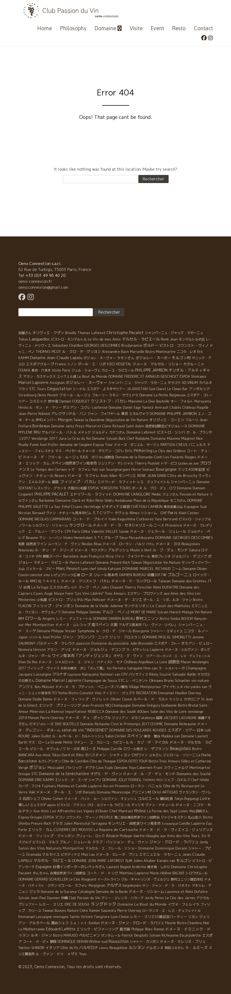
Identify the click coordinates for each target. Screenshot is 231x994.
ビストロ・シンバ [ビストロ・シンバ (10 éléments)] (171, 432)
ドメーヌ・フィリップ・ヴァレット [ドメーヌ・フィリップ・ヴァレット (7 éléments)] (81, 699)
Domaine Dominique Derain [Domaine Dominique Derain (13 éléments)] (162, 848)
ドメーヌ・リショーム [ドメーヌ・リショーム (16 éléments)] (146, 891)
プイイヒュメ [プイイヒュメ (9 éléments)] (172, 686)
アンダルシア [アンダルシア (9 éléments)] (199, 388)
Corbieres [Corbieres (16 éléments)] (145, 519)
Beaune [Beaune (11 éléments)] (32, 537)
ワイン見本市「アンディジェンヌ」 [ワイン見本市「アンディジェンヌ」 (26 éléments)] (82, 655)
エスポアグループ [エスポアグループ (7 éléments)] (40, 364)
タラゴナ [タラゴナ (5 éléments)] (174, 382)
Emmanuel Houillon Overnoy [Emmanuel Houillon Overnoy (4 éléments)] (179, 693)
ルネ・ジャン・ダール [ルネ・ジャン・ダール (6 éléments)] (34, 656)
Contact (203, 28)
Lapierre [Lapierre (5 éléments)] (157, 649)
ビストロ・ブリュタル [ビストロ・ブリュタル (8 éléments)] (65, 599)
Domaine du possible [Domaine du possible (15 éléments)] (110, 643)
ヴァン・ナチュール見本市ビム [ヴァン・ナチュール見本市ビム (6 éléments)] (68, 513)
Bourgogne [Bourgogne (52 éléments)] (166, 469)
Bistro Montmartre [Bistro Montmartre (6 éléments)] (160, 351)
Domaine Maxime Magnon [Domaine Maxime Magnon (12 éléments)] (173, 438)
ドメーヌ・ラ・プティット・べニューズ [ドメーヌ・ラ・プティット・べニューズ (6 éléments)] (84, 687)
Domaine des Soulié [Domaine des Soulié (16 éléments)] (194, 773)
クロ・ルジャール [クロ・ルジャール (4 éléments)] (100, 805)
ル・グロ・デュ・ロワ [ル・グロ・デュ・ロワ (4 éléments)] (159, 488)
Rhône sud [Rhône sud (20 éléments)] (98, 941)
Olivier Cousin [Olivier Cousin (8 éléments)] (121, 699)
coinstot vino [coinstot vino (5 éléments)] (40, 575)
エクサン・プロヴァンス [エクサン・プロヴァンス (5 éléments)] (145, 593)
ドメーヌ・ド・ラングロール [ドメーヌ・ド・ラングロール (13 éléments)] (134, 581)
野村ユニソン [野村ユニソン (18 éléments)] (147, 618)
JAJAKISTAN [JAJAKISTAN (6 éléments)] (137, 389)
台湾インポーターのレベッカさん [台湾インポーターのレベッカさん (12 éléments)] (79, 866)
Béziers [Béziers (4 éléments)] (60, 475)
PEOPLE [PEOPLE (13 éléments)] (106, 817)
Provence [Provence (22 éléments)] (173, 525)
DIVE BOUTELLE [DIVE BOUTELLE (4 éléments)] (67, 724)
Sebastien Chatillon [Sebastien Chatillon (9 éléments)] (67, 345)
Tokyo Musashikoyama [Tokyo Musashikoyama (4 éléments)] (136, 537)
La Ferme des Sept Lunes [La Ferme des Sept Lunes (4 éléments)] (167, 811)
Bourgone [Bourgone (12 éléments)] (141, 630)
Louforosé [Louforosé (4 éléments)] (100, 407)
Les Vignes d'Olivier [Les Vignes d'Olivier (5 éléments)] (92, 811)
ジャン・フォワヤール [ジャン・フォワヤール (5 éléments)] (104, 413)
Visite (136, 28)
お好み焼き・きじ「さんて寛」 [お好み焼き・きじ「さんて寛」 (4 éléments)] (83, 668)
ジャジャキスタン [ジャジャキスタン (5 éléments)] (174, 817)
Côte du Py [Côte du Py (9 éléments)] (69, 947)
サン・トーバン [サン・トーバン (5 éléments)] (50, 537)
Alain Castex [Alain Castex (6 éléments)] (189, 513)
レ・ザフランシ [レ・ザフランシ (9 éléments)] (156, 748)
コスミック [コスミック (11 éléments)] (38, 401)
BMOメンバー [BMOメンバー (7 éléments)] (46, 419)
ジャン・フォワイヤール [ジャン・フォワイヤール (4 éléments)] (132, 556)
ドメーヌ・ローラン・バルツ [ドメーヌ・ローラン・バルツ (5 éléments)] (124, 544)
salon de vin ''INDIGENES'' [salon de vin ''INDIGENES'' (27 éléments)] (85, 730)
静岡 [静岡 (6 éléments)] (53, 941)
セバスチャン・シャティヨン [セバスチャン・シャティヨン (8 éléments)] (107, 754)
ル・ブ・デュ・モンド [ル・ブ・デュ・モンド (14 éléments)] (170, 550)
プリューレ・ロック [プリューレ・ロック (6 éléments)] (90, 836)
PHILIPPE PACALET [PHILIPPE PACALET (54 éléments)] (52, 494)
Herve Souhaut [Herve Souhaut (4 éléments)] (143, 469)
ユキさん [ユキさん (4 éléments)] (155, 755)
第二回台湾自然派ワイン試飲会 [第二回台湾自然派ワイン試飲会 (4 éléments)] (137, 817)
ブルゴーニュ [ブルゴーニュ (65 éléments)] (180, 574)
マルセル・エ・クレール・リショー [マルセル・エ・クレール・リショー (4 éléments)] (111, 848)
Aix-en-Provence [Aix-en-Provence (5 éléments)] (116, 786)
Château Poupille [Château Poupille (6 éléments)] (195, 407)
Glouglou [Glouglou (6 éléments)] (152, 836)
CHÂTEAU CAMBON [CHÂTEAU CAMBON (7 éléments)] (146, 506)
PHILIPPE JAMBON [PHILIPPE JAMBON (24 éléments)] (151, 370)
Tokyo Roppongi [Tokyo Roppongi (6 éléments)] (186, 798)
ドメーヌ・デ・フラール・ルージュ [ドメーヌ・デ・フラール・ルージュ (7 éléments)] (51, 457)
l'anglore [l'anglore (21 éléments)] (102, 916)
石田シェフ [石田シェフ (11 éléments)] (31, 798)
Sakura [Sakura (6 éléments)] (194, 550)
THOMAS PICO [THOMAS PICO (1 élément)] (153, 780)
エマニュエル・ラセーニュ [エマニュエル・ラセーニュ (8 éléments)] (160, 854)
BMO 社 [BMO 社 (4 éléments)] (35, 581)
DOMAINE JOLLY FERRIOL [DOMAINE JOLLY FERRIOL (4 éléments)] (122, 780)
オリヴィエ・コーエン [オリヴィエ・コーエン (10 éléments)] (166, 419)
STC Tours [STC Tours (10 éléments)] (37, 388)
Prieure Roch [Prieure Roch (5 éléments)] (41, 823)
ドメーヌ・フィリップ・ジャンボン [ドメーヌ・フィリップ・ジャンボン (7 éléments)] (46, 835)
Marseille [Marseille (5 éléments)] (137, 351)
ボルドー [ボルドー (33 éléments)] (150, 345)
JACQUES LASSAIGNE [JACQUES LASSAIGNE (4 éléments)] (180, 718)
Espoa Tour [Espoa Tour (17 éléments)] (103, 444)
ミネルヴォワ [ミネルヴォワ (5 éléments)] (139, 413)
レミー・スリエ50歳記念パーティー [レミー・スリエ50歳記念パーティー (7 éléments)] (158, 916)
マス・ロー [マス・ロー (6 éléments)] (36, 742)
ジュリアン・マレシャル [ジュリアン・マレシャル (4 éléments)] (115, 463)
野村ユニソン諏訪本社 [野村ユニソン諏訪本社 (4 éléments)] (187, 879)
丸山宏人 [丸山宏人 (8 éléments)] (195, 817)
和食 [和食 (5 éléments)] (21, 544)
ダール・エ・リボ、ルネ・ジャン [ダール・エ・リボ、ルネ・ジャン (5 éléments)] (167, 599)
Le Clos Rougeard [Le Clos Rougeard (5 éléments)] (82, 879)
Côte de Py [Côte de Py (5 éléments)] (171, 786)
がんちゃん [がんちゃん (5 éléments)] (41, 873)
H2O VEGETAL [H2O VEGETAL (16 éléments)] (119, 364)
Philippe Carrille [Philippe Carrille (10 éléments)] (109, 748)
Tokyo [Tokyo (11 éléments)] (23, 339)
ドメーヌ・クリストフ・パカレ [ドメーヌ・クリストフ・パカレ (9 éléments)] (85, 581)
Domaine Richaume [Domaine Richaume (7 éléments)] (95, 723)
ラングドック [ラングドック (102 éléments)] (103, 904)
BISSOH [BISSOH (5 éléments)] (187, 618)
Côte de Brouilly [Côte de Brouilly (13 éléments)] (182, 475)
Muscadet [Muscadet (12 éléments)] (56, 767)
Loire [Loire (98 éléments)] (205, 798)
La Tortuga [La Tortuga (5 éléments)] (39, 587)
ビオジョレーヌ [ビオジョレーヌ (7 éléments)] (41, 723)
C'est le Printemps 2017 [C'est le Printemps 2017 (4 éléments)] (130, 724)
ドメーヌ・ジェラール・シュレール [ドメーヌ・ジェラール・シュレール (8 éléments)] (158, 531)
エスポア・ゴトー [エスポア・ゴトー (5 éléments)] (167, 643)
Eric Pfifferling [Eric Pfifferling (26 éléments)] (138, 450)
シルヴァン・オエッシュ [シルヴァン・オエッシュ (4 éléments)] (119, 798)
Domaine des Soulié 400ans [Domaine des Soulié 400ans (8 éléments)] (127, 711)
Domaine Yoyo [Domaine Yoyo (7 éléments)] (125, 767)
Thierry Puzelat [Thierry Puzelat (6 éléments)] (147, 463)
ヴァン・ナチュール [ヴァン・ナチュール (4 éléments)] (160, 805)
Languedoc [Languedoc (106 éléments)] (39, 339)
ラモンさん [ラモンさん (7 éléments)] (126, 357)
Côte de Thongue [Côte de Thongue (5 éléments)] (103, 761)
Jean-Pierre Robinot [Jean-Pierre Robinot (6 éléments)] (34, 413)
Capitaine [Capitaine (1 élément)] (74, 674)
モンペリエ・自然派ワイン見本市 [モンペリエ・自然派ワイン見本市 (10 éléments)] (134, 823)
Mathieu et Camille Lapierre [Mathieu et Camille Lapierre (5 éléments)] (79, 786)
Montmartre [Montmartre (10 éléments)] (199, 767)
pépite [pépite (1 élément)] (51, 805)
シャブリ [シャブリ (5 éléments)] (94, 780)
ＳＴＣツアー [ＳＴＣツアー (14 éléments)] (102, 512)
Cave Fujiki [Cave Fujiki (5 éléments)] (104, 767)
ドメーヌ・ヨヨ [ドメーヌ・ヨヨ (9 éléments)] (168, 543)
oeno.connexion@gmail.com (43, 287)
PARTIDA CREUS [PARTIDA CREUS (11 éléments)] (174, 444)
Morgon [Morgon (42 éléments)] (65, 419)
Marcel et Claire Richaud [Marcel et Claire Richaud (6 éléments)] (105, 426)
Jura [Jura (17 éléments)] (62, 438)
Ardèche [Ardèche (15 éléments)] (139, 866)
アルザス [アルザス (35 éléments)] (114, 885)
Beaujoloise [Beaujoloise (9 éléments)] (118, 947)
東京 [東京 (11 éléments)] (124, 413)
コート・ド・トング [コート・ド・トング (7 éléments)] (102, 873)
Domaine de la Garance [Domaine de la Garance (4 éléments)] (59, 891)
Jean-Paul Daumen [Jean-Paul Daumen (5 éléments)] (45, 898)
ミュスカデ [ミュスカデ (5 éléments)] (38, 805)
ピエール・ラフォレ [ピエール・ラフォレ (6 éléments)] (73, 885)
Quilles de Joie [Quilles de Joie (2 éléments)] (188, 463)
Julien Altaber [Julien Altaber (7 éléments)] (144, 860)
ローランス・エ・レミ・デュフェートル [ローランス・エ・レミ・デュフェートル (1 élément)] (183, 656)
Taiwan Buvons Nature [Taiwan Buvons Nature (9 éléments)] (60, 910)
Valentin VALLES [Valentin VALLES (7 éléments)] (104, 531)
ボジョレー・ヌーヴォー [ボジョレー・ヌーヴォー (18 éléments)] (86, 382)
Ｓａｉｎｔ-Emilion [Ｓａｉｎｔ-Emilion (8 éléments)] (85, 922)
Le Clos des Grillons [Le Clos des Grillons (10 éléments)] (169, 450)
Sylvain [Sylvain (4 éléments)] (23, 898)
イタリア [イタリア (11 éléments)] (52, 947)
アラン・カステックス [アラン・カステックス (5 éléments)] (39, 376)
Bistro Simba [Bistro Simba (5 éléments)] (170, 618)
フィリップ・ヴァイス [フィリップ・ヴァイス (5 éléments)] (43, 668)
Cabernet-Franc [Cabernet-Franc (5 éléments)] (150, 767)
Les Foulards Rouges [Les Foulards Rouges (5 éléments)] (179, 457)
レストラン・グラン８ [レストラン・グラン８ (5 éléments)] (50, 488)
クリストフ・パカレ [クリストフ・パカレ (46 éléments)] (109, 401)
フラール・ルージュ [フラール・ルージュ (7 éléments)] (75, 395)
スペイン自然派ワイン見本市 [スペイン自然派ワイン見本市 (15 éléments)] (74, 463)
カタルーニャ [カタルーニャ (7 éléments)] (193, 364)
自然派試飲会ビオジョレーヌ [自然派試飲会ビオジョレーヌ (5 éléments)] (166, 426)
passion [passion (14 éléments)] (83, 643)
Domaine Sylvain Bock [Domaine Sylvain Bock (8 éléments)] (109, 438)
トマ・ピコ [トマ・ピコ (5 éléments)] (169, 463)
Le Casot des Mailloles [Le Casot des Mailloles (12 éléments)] (170, 605)
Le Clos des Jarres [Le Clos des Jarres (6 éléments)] (180, 898)
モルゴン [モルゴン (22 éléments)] (183, 860)
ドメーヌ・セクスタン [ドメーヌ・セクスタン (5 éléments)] (91, 550)
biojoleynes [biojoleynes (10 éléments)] (132, 885)
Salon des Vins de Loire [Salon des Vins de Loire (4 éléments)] (168, 711)
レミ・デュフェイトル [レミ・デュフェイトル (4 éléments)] (153, 482)
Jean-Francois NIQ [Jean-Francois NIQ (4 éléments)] (96, 705)
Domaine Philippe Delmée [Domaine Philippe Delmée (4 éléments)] (81, 612)
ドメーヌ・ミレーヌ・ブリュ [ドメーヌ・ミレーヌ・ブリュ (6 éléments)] (117, 854)
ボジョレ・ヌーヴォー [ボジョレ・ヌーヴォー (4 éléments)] (99, 358)
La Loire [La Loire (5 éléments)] (161, 662)
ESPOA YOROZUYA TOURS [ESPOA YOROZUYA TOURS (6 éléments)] (109, 488)
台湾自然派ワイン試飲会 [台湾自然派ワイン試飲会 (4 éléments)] (68, 873)
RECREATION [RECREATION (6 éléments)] (146, 693)
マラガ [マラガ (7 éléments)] (57, 823)
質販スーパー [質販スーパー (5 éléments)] (52, 556)
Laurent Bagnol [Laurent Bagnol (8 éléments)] (118, 866)
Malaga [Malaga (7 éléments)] (187, 612)
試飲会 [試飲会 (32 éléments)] (174, 662)
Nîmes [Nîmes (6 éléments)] (135, 513)
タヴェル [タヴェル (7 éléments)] (122, 512)
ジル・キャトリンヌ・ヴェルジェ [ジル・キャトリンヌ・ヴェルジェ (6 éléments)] (145, 879)
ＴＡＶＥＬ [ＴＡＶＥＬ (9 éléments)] (51, 581)
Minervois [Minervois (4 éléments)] (37, 711)
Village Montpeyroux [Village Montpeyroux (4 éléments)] (145, 687)
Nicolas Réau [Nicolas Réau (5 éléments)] (92, 544)
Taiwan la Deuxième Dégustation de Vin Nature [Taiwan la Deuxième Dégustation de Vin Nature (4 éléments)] (110, 420)
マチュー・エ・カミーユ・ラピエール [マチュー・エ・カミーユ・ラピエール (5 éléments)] (101, 742)
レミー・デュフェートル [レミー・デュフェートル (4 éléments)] (74, 618)
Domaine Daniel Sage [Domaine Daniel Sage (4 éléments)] (125, 407)
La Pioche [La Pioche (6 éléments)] (203, 755)
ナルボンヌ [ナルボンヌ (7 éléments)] (154, 947)
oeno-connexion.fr (35, 281)
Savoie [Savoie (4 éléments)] (124, 531)
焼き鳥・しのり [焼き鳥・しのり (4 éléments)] (158, 867)
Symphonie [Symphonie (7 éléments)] (86, 630)
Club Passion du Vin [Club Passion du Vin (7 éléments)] (84, 897)
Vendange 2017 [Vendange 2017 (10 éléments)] (44, 438)
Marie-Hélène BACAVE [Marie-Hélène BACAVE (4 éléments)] (167, 873)
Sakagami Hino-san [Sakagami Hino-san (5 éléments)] (142, 668)
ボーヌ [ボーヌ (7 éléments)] (137, 488)
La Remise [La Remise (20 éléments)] (55, 711)
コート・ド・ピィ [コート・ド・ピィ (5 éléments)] (36, 941)
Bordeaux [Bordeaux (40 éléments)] (41, 426)
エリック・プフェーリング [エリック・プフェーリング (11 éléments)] (60, 705)
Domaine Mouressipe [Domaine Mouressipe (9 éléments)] (113, 792)
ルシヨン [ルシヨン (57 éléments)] (137, 947)
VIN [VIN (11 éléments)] (39, 556)
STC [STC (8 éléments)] (121, 680)
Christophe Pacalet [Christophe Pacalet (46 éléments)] (125, 332)
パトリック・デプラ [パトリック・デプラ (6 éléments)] (80, 767)
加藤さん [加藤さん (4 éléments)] (24, 333)
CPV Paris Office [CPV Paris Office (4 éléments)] (77, 531)
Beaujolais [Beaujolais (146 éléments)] (180, 748)
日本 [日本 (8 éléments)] (200, 730)
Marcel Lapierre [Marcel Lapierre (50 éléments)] (33, 382)
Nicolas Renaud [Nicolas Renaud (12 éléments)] (31, 512)
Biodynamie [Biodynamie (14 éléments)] (131, 345)
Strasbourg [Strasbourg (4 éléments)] (27, 395)
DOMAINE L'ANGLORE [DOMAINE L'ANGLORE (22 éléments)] (131, 494)
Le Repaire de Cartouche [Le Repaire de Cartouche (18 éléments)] (116, 829)
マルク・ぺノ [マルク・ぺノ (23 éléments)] (113, 611)
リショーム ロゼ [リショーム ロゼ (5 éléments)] (154, 513)
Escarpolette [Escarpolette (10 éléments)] (190, 935)
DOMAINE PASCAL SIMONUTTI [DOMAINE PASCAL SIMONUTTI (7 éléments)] (166, 637)
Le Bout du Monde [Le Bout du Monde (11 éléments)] (92, 376)
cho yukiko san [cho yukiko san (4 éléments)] (195, 687)
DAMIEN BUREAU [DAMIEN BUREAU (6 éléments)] (132, 575)
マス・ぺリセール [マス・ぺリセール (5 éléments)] (68, 451)
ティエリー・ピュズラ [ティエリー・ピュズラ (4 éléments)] (119, 693)
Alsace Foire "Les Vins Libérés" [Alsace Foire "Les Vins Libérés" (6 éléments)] (79, 593)
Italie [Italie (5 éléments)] (112, 519)
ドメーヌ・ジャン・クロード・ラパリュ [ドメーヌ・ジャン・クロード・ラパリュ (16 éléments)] (132, 922)
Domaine (108, 28)
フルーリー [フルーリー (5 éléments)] (100, 395)
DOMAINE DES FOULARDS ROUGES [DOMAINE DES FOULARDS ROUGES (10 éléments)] (137, 730)
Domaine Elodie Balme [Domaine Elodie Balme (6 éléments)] (35, 699)
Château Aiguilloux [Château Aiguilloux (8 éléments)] (138, 661)
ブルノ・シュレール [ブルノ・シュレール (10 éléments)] (75, 842)
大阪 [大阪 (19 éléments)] (114, 624)
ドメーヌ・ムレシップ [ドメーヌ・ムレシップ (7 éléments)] (73, 624)
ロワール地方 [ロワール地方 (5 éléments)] (133, 749)
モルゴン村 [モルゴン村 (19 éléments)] (181, 357)
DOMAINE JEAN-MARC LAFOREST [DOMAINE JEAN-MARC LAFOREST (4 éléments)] (98, 860)
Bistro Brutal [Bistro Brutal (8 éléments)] (188, 705)
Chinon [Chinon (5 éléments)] (124, 916)
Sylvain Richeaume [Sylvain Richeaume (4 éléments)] (164, 935)
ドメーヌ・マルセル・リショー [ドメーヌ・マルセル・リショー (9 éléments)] (157, 364)
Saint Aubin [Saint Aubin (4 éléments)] (135, 426)
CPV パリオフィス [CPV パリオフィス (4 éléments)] (134, 674)
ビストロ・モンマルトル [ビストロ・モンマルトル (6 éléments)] (69, 339)
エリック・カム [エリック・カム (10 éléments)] (40, 829)
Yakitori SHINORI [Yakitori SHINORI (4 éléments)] (31, 947)
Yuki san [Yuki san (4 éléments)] (98, 469)
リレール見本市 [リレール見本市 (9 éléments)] (105, 574)
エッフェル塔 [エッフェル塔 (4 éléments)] (66, 376)
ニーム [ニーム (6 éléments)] (177, 568)
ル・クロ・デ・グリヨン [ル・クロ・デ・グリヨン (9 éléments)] (81, 351)
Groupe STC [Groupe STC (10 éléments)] (28, 773)
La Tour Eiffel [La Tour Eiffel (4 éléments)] (59, 506)
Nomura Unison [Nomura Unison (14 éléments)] (32, 649)
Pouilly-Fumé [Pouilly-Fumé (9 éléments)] (28, 444)
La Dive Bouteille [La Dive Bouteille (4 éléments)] (156, 401)
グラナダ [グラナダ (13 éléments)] (59, 674)
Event (157, 28)
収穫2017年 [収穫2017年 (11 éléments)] (156, 574)
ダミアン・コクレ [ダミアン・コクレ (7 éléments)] (77, 407)
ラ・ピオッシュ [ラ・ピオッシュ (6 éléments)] (137, 649)
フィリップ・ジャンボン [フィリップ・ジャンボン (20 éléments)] (53, 605)
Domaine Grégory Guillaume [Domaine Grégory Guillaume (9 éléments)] (154, 705)
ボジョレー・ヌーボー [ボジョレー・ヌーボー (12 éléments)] (153, 357)
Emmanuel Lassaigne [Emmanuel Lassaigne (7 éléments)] (35, 916)
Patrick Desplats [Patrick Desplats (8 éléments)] (135, 935)
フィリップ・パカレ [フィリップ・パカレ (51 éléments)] (78, 481)
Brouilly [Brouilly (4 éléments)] (70, 333)
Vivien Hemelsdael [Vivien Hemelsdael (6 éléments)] (77, 537)
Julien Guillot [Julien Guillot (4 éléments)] (41, 736)
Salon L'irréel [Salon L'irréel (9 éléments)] (115, 736)
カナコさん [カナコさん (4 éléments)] (117, 432)
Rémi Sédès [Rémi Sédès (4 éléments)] (104, 500)
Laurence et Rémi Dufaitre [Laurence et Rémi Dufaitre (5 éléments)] (186, 891)
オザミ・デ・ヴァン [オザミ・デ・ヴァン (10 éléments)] (106, 773)
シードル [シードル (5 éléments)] (79, 389)
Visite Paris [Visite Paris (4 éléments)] (61, 370)
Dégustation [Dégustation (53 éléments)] (59, 388)
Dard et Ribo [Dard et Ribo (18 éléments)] (73, 754)
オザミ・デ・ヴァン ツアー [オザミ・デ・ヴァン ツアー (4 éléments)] (134, 656)
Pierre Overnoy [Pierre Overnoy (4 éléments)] (129, 910)
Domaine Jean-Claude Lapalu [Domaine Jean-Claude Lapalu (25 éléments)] (56, 357)
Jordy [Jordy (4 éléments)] (204, 842)
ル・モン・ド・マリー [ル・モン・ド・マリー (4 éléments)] (45, 407)
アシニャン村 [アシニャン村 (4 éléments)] (141, 792)
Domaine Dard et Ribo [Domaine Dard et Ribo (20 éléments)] (74, 500)
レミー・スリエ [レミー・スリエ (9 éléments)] (51, 904)
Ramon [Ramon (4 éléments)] (159, 929)
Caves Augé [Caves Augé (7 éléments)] (43, 593)
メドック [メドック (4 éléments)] (84, 432)
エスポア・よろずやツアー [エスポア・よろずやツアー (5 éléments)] (106, 389)
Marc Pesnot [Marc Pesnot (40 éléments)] (68, 568)
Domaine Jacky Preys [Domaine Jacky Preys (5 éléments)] (68, 426)
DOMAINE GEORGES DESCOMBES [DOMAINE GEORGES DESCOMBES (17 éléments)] (184, 537)
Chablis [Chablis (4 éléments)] (175, 407)
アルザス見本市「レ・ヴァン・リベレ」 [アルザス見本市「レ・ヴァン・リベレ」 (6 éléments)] (148, 624)
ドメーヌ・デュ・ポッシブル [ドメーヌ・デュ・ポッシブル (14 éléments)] (88, 717)
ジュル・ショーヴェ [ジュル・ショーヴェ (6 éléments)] (86, 370)
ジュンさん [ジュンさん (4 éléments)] (170, 494)
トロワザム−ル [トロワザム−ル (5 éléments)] (196, 873)
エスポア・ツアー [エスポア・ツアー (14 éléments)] (182, 730)
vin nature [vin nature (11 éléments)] (200, 680)
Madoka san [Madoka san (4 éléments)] (170, 736)
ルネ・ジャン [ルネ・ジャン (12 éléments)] (41, 935)
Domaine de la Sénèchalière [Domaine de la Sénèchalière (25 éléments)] (64, 773)
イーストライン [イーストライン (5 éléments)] (108, 879)
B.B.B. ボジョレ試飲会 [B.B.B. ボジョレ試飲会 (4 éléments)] (97, 457)
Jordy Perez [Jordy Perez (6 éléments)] (154, 898)
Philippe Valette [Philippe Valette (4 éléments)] (132, 836)
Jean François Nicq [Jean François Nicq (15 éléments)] (96, 556)
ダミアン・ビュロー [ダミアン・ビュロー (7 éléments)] (197, 643)
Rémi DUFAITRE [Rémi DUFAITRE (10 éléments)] (165, 587)
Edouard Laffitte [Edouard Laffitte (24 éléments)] (60, 928)
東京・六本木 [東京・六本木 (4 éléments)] (41, 370)
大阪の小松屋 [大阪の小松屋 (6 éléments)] (77, 488)
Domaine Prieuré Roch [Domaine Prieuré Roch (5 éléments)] (113, 562)
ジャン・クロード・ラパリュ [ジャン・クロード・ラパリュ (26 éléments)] (174, 841)
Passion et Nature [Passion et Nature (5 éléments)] (194, 494)
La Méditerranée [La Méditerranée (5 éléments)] (31, 929)
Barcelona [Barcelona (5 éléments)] (70, 556)
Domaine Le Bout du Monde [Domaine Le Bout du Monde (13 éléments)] (142, 904)
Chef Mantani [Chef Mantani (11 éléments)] (121, 811)
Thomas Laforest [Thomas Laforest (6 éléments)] (91, 333)
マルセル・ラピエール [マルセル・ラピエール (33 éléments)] (141, 339)
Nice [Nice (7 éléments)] (199, 438)
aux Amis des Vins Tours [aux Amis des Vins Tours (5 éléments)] (180, 836)
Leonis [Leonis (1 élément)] (103, 948)
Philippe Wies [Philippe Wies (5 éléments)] (142, 929)
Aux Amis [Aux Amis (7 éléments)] (41, 811)
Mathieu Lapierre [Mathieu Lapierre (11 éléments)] (134, 873)
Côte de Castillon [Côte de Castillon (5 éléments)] (75, 761)
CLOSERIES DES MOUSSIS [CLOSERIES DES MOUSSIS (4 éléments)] (73, 829)
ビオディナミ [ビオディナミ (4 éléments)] (70, 854)
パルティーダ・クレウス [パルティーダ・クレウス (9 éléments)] (55, 643)
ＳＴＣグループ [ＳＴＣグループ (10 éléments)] (105, 537)
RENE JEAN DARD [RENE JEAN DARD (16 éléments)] (151, 475)
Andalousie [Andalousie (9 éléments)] (123, 500)
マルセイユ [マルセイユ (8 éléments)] (51, 854)
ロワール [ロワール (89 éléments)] (33, 618)
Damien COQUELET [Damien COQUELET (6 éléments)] (74, 401)
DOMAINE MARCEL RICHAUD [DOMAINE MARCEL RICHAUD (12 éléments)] (146, 568)
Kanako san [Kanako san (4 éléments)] (166, 860)
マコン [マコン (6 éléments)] (60, 817)
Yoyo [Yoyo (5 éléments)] (82, 954)
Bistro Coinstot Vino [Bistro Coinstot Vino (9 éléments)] (85, 692)
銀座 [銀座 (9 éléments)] (55, 481)
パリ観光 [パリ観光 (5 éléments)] (121, 687)
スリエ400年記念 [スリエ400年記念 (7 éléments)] (191, 469)
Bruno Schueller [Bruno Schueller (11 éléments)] (177, 680)
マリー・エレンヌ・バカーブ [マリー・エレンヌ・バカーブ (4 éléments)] (122, 898)
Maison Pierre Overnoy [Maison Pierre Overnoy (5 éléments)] (46, 718)
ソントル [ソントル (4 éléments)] (35, 637)
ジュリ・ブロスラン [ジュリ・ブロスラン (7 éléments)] (125, 637)
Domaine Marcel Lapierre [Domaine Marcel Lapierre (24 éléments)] (58, 680)
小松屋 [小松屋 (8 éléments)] (42, 599)
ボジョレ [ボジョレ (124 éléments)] (37, 767)
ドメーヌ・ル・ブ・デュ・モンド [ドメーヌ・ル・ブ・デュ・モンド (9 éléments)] (149, 773)
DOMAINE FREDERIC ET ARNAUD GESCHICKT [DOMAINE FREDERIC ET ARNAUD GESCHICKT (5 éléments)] (143, 376)
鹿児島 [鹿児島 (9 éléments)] (125, 929)
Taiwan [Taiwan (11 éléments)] (164, 581)
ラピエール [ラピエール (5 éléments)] (122, 805)
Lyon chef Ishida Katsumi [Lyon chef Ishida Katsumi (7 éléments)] (101, 568)
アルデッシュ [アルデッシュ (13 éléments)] (118, 550)
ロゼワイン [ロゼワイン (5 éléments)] (140, 755)
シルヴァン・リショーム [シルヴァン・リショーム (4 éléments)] (50, 525)
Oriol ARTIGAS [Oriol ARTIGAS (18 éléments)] (165, 791)
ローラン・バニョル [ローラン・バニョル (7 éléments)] (146, 785)
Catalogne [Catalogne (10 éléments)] (86, 891)
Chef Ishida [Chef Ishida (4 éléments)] (200, 780)
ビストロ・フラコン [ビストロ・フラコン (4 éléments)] (71, 805)
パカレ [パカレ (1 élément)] (150, 544)
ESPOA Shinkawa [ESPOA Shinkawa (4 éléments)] (193, 376)
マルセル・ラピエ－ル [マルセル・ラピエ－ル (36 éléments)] (52, 860)
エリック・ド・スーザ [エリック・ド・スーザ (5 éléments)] (71, 780)
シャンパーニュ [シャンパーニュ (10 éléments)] (183, 481)
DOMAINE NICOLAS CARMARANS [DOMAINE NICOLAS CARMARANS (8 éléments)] (44, 519)
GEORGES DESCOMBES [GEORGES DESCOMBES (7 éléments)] (102, 345)
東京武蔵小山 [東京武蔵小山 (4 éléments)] (173, 506)
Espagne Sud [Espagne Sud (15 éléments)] (195, 506)
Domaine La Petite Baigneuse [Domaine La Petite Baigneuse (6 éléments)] (162, 395)
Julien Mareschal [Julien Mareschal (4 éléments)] (77, 823)
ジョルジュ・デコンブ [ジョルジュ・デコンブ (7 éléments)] (189, 556)
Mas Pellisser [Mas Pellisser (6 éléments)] (95, 599)
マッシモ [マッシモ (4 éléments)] (137, 805)
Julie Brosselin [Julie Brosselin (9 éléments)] (141, 643)
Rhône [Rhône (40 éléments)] (140, 811)
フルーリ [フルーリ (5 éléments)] (191, 420)
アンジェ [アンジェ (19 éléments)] (26, 686)
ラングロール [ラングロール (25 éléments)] (80, 525)
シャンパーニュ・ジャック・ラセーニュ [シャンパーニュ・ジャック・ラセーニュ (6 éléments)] (174, 333)
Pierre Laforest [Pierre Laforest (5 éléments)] (82, 562)
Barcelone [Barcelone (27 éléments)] (27, 761)
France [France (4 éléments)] (60, 364)
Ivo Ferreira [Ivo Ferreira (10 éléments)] (116, 668)
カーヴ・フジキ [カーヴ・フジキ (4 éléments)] (29, 786)
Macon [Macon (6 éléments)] (186, 662)
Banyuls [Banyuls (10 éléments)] (89, 792)
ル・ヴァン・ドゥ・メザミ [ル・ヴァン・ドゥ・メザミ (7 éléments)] (57, 953)
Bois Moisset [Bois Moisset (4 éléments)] (44, 687)
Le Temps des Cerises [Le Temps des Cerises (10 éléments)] (49, 469)
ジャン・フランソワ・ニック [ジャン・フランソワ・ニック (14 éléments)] (85, 637)
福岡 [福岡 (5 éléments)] (159, 718)
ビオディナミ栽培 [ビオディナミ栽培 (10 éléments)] (116, 506)
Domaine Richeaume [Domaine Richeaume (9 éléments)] (180, 723)
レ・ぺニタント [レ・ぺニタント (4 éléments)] (137, 680)
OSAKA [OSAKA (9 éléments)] (24, 370)
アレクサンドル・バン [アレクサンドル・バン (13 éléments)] (68, 413)
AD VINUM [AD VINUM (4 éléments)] (190, 382)
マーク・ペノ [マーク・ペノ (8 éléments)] (89, 587)
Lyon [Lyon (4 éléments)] (114, 916)
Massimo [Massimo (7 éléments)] (135, 401)
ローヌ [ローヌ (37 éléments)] (86, 574)
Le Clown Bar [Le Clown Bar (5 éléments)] (177, 389)
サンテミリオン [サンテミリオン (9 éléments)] (136, 605)
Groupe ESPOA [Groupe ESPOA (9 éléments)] (42, 817)
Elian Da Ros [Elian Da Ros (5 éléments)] (28, 662)
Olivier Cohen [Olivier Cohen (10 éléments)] (52, 798)
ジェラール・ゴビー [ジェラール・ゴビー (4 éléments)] (40, 568)
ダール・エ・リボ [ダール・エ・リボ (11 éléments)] (92, 364)
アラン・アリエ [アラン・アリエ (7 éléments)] (59, 649)
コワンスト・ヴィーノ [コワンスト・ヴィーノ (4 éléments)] (82, 817)
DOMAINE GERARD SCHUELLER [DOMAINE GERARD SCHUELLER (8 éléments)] (43, 879)
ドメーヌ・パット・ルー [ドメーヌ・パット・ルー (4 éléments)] (82, 798)
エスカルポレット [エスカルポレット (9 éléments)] (63, 587)
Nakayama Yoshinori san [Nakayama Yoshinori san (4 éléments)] (101, 674)
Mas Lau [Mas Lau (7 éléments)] (88, 854)
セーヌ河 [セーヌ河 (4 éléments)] (73, 749)
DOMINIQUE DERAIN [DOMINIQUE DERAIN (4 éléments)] (73, 941)
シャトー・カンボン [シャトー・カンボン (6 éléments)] (144, 941)
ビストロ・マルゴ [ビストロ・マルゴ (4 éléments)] (45, 842)
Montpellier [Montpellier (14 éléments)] (43, 624)
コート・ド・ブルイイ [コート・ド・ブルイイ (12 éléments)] (90, 519)
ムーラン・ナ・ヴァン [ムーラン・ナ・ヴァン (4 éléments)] (64, 544)
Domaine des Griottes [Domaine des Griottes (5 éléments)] (189, 581)
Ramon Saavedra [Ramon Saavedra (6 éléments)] (102, 910)
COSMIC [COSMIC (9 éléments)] (156, 723)
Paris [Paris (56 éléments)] (173, 512)
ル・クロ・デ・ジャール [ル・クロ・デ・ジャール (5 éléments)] (114, 631)
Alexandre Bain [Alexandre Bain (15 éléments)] (115, 351)
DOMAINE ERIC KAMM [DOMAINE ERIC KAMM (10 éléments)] (36, 779)
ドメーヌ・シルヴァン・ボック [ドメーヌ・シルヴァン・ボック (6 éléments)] (187, 649)
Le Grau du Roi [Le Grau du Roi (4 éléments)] (79, 438)
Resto (179, 28)
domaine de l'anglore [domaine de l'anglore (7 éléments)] (75, 444)
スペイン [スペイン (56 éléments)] (135, 736)
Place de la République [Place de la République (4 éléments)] (151, 500)
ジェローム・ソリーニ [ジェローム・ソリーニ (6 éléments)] (179, 755)
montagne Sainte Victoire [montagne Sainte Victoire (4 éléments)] (73, 916)
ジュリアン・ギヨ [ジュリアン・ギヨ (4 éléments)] (125, 718)
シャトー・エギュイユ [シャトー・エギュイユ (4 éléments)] (166, 631)
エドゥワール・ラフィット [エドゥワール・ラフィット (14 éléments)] (91, 494)
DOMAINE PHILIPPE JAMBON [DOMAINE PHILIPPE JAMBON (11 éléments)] (173, 413)
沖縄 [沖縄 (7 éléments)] (64, 897)
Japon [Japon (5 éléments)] (23, 637)
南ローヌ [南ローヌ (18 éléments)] (88, 748)
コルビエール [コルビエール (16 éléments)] (148, 798)
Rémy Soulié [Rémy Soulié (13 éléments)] (160, 674)
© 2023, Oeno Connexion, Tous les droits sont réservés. (70, 966)
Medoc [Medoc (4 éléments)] (156, 494)
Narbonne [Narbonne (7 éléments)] (46, 500)
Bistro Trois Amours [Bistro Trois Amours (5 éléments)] (164, 761)
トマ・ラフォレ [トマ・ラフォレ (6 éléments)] (79, 469)
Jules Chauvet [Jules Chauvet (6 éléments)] (112, 587)
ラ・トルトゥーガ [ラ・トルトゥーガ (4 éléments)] (172, 668)
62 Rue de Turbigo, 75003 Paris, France (54, 269)
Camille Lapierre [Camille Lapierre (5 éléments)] (192, 823)
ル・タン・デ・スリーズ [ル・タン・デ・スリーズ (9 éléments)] (54, 550)
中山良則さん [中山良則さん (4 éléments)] (199, 811)
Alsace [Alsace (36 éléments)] (112, 835)
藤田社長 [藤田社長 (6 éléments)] (166, 798)
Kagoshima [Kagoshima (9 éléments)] (126, 519)
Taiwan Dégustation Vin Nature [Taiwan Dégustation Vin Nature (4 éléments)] (155, 562)
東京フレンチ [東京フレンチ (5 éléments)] (161, 556)
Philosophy (73, 28)
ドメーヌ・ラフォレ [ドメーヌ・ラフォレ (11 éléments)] (83, 475)
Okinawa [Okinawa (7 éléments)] (156, 680)
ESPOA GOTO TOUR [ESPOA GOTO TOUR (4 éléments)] (132, 761)
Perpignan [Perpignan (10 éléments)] (97, 885)
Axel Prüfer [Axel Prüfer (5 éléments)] (49, 444)
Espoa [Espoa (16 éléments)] (23, 817)
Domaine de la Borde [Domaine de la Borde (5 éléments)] (112, 891)
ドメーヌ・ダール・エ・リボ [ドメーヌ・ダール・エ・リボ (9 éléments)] (59, 792)
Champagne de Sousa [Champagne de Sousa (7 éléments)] (99, 680)
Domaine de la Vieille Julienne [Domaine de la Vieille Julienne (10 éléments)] (99, 605)
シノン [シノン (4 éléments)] (72, 364)
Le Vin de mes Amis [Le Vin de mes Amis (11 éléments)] (104, 339)
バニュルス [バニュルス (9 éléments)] (197, 444)
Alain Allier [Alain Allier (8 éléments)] (109, 475)
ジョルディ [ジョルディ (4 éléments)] (100, 432)
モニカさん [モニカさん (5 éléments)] (178, 500)
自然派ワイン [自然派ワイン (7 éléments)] (36, 543)
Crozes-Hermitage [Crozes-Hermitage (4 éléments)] (86, 506)
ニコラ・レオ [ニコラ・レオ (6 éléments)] (186, 351)
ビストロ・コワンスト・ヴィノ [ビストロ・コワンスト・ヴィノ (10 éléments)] (184, 345)
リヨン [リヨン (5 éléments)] (193, 916)
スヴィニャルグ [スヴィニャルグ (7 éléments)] (176, 767)
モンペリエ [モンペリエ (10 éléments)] (127, 475)
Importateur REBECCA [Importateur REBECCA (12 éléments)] (84, 711)
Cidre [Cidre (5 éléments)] (84, 910)
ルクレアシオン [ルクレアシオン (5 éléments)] (49, 761)
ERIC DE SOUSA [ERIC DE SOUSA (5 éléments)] (77, 904)
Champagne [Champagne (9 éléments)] (121, 705)
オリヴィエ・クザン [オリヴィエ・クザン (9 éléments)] (48, 332)
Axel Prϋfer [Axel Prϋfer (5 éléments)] (52, 637)
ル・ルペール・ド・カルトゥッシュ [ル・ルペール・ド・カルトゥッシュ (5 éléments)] (78, 736)
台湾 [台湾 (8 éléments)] (26, 587)
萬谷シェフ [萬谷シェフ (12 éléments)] (60, 922)
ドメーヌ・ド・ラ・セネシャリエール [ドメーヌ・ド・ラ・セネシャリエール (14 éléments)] (123, 525)
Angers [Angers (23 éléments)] (48, 618)
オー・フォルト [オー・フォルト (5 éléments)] (181, 401)
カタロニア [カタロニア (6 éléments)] (192, 699)
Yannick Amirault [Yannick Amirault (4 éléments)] (155, 407)
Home (44, 28)
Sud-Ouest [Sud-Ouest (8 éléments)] (157, 388)
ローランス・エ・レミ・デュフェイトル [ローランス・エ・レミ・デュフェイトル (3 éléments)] (171, 910)
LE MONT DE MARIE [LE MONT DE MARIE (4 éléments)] (141, 612)
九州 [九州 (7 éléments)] (128, 860)
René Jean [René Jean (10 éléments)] (169, 339)
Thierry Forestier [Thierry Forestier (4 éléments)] (138, 587)
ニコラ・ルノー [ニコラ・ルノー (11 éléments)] (196, 630)
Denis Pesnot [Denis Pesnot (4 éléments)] (48, 395)
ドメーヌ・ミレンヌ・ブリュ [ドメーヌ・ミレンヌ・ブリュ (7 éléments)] (183, 941)
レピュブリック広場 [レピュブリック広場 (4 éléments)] (65, 575)
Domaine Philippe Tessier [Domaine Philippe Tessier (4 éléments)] (56, 631)
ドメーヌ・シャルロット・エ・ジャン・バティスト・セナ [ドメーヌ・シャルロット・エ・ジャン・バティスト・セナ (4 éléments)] (81, 662)
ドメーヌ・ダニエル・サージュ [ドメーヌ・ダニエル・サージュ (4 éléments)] (136, 444)
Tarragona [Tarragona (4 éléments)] (99, 823)
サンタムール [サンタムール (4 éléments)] (110, 935)
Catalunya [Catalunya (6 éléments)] (147, 718)
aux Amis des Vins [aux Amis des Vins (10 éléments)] (179, 593)
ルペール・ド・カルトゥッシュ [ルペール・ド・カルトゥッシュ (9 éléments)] (158, 699)
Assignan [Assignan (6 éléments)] (57, 382)
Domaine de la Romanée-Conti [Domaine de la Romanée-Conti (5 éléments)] (138, 457)
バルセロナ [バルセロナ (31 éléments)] (88, 947)
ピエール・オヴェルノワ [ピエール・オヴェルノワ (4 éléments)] (48, 749)
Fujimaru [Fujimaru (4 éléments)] (49, 786)
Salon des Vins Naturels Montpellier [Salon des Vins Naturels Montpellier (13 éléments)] (51, 848)
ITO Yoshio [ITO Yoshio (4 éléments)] (60, 693)
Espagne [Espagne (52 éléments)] (44, 866)
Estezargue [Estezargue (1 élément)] (170, 823)
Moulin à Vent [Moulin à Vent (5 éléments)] (141, 550)
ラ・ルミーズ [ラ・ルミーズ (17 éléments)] (196, 947)
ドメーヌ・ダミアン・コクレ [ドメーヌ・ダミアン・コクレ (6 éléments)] (103, 451)
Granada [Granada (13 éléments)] (33, 854)
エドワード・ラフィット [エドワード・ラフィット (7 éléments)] (117, 481)
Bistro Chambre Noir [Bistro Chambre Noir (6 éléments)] (193, 923)
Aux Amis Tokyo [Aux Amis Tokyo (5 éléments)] (48, 755)
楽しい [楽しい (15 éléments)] (23, 804)
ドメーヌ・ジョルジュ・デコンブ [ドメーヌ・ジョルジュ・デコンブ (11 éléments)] (98, 649)
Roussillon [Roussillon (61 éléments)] (119, 941)
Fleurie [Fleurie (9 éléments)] (170, 922)
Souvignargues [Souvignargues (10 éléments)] (118, 469)
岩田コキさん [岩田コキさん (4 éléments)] (174, 947)
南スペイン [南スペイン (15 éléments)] (100, 624)
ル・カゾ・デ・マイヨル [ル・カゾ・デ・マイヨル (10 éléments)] (149, 742)
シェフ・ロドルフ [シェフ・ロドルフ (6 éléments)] (177, 780)
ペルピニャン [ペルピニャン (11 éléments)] (89, 935)
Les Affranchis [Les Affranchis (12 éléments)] (63, 811)
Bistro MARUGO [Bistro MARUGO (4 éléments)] (65, 935)
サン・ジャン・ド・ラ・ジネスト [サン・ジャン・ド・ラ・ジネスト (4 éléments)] (166, 885)
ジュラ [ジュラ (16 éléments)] (34, 891)
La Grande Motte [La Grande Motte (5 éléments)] (59, 742)
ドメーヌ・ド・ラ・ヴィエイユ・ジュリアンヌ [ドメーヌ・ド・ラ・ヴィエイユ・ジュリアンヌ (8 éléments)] (176, 829)
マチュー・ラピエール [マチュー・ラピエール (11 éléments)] (51, 562)
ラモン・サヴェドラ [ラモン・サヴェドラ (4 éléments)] (123, 395)
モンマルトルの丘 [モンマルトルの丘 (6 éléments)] (192, 339)
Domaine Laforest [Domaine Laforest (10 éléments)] (141, 432)
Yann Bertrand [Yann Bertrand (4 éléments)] (166, 519)
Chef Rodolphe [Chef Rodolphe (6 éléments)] (138, 438)
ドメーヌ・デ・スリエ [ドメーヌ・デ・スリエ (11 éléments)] (124, 599)
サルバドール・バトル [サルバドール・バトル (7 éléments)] (59, 432)
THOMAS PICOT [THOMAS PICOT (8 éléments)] (48, 351)
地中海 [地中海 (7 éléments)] (53, 401)
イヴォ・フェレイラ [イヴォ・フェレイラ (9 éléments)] (183, 904)
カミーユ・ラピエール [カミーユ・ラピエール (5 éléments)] (118, 370)
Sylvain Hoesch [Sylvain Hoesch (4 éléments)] (169, 612)
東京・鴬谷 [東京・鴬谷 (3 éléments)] (152, 736)
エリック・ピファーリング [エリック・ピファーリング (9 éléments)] (97, 929)
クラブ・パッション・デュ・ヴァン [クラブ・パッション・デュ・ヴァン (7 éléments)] (120, 842)
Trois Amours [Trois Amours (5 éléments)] (115, 593)
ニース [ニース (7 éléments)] (159, 525)
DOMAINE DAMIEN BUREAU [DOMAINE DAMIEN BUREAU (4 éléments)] (114, 618)
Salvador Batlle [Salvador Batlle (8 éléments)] (184, 674)
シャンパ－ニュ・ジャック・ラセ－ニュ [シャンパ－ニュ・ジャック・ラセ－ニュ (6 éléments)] (137, 382)
